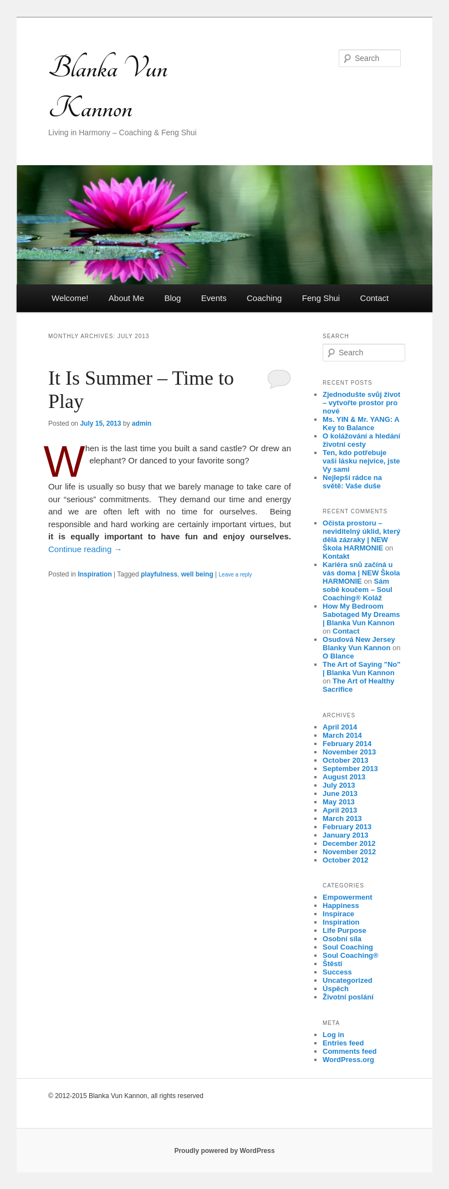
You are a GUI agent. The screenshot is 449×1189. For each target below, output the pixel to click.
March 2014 (342, 735)
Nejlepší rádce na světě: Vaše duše (352, 481)
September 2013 (350, 768)
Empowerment (348, 897)
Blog (172, 298)
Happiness (341, 905)
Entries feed (343, 1043)
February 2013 (347, 827)
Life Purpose (344, 930)
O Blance (338, 656)
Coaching (264, 298)
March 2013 (342, 818)
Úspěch (336, 988)
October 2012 (345, 860)
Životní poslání (348, 997)
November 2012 (349, 852)
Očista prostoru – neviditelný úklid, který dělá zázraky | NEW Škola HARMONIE (361, 535)
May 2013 (339, 802)
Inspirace (338, 914)
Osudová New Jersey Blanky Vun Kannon (359, 643)
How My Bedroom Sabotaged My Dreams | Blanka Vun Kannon (361, 614)
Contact (374, 298)
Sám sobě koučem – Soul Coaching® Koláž (357, 589)
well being (197, 574)
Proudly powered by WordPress (224, 1151)
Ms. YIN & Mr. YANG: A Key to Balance (361, 423)
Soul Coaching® (351, 955)
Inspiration (94, 574)
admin (141, 423)
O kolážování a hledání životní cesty (361, 440)
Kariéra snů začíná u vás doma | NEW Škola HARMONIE (361, 572)
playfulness (159, 574)
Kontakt (336, 556)
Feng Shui (321, 298)
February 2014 (347, 743)
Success (337, 972)
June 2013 (340, 793)
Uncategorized (348, 980)
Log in (333, 1034)
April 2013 (340, 810)
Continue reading (85, 549)
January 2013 (345, 835)
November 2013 (349, 752)
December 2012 (349, 843)
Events (214, 298)
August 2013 (344, 777)
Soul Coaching (348, 947)
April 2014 (340, 727)
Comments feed (350, 1051)
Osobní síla (342, 939)
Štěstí (332, 964)
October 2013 (345, 760)
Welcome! (70, 298)
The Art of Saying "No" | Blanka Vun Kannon (361, 668)
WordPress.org (348, 1059)
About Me (126, 298)
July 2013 (339, 785)
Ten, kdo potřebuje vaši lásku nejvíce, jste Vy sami (361, 460)
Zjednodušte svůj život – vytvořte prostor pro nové (361, 402)
